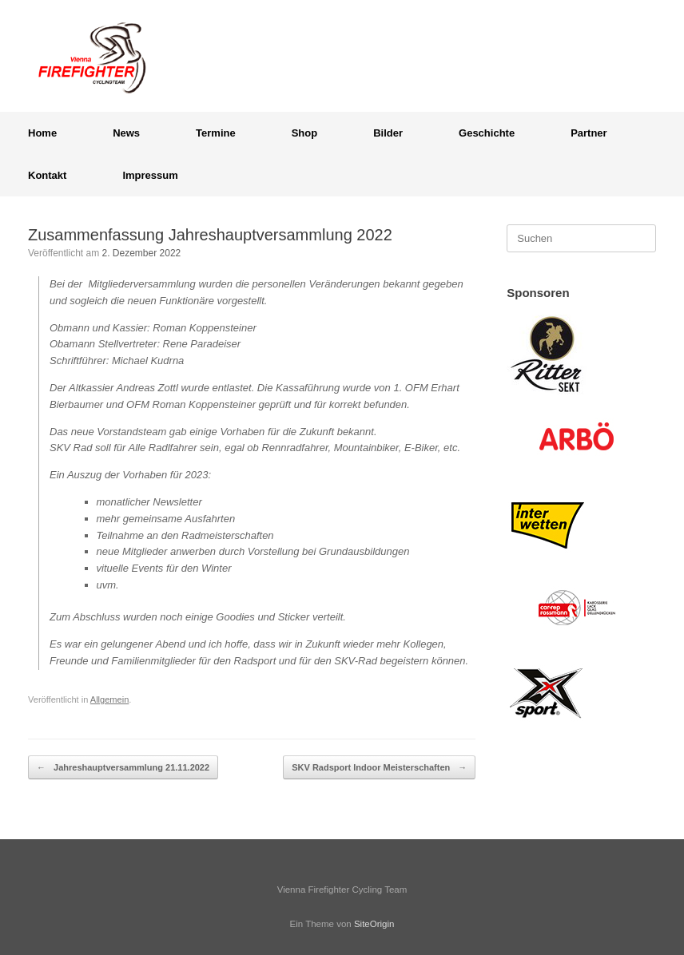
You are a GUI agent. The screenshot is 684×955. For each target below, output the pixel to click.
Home (42, 133)
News (126, 133)
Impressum (149, 175)
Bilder (388, 133)
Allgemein (109, 699)
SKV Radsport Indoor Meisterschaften (379, 768)
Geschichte (487, 133)
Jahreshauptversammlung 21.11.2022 (123, 768)
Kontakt (47, 175)
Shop (305, 133)
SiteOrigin (374, 924)
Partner (589, 133)
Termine (216, 133)
